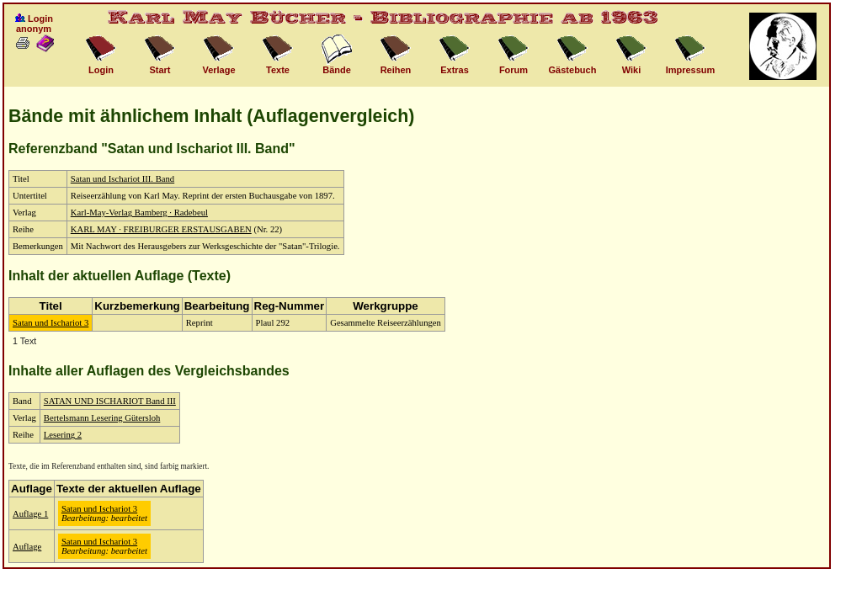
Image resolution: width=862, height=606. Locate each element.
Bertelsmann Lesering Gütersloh (102, 418)
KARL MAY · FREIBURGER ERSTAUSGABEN (161, 229)
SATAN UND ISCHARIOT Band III (110, 401)
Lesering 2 (63, 434)
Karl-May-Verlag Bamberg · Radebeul (139, 212)
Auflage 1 (30, 513)
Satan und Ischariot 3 (50, 322)
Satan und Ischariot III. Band (122, 178)
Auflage (27, 546)
